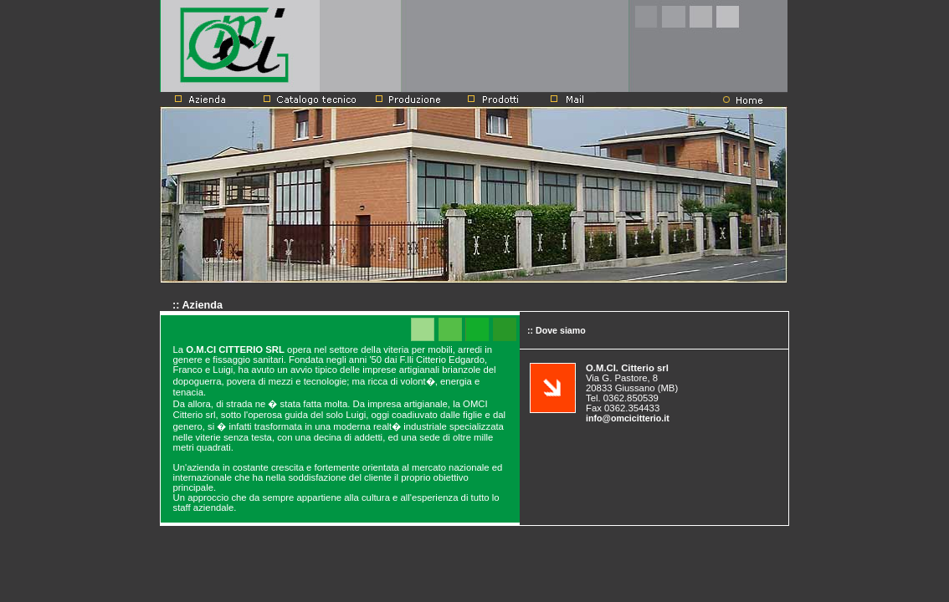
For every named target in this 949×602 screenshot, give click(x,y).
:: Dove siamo (553, 330)
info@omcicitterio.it (627, 418)
